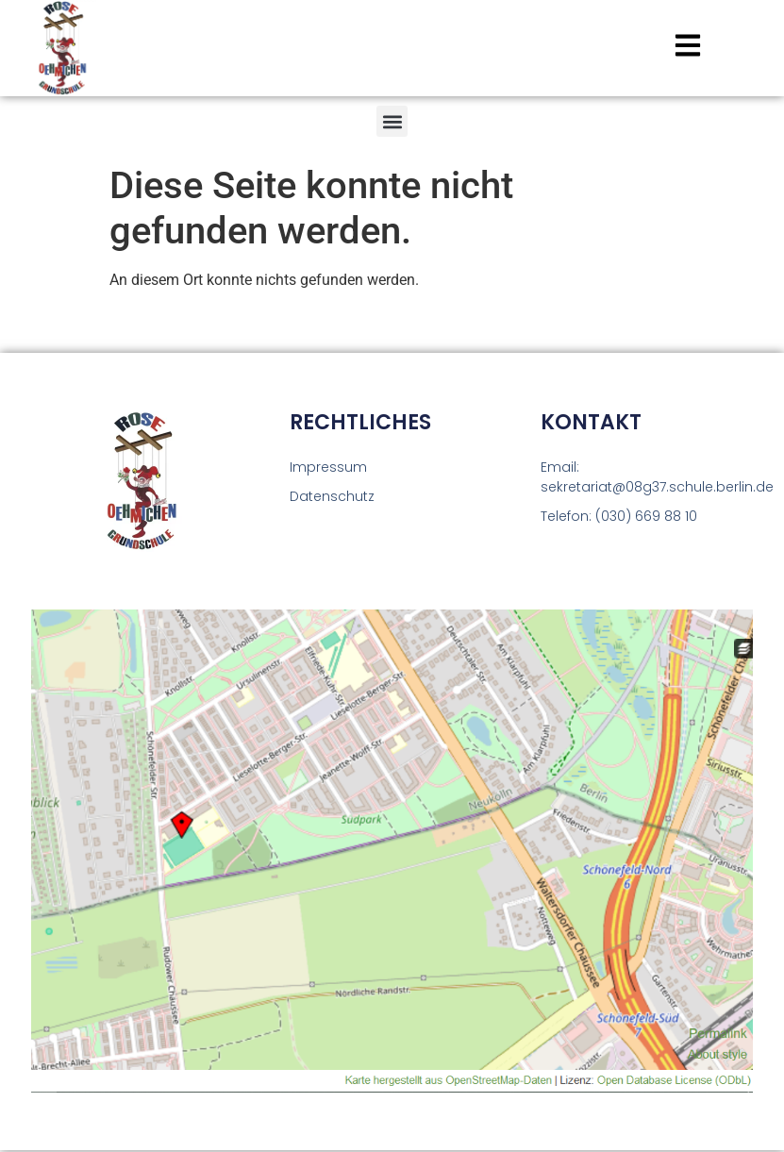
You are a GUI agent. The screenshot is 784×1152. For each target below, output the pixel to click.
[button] (392, 121)
